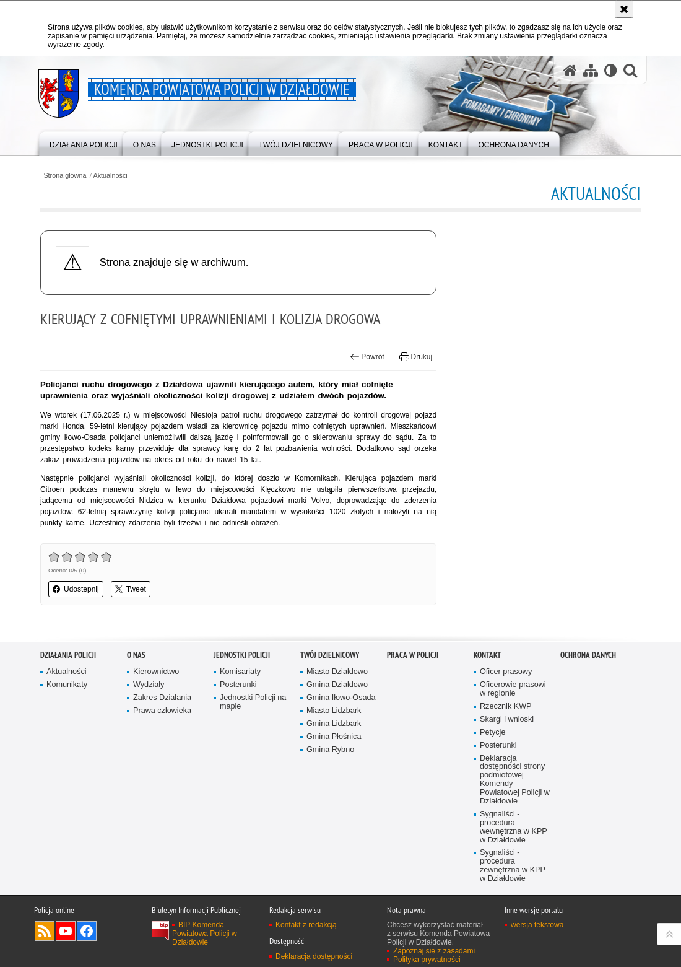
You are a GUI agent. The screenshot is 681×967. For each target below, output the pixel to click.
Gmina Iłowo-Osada (341, 698)
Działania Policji (68, 655)
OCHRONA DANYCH (588, 655)
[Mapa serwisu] (590, 70)
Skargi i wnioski (507, 719)
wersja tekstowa (537, 925)
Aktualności (110, 175)
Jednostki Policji (242, 655)
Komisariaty (240, 672)
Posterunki (238, 685)
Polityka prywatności (427, 959)
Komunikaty (66, 685)
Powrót (367, 357)
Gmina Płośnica (333, 737)
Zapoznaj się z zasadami (434, 951)
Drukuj (415, 357)
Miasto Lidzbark (333, 711)
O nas (136, 655)
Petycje (492, 733)
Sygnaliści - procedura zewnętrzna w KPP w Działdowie (512, 866)
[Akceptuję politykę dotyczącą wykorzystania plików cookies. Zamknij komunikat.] (624, 9)
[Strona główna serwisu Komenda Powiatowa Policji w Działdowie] (570, 70)
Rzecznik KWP (505, 706)
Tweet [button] (130, 589)
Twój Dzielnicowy (329, 655)
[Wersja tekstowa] (610, 70)
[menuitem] (83, 142)
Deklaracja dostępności (313, 956)
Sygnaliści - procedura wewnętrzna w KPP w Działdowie (513, 827)
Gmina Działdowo (337, 685)
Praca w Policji (412, 655)
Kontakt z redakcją (306, 925)
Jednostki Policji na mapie (253, 702)
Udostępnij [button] (76, 589)
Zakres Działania (162, 698)
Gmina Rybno (330, 750)
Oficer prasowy (506, 672)
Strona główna (64, 175)
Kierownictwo (156, 672)
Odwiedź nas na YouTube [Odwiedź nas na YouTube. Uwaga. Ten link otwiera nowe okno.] (66, 931)
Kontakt (487, 655)
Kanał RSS (44, 931)
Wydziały (148, 685)
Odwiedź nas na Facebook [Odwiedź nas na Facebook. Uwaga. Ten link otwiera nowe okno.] (87, 931)
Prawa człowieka (162, 711)
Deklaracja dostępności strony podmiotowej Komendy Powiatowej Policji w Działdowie (515, 780)
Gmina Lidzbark (333, 724)
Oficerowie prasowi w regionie (513, 689)
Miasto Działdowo (337, 672)
